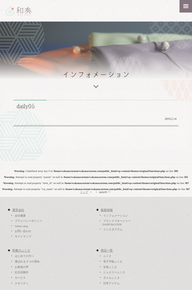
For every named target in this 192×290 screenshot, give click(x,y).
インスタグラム (112, 229)
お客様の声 (21, 266)
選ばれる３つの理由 (27, 261)
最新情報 (107, 210)
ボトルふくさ (111, 277)
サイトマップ (23, 236)
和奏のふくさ (21, 250)
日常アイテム (111, 283)
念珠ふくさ (110, 266)
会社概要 (20, 215)
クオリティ (21, 283)
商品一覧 (107, 250)
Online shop (21, 226)
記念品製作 (21, 272)
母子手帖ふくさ (112, 261)
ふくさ (107, 256)
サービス (20, 277)
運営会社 (18, 210)
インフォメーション (115, 215)
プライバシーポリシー (28, 221)
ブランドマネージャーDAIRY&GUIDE (116, 223)
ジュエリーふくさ (114, 272)
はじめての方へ (24, 256)
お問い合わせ (23, 231)
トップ (84, 192)
